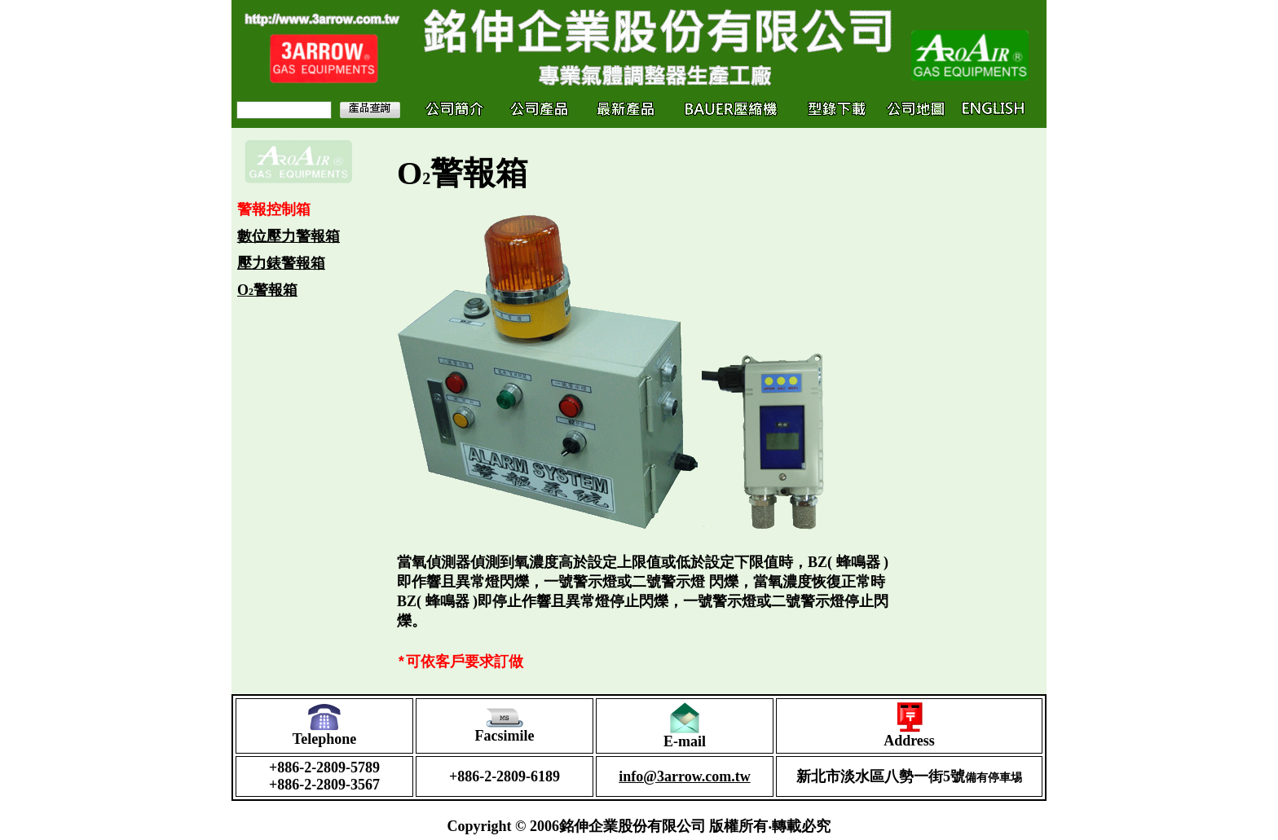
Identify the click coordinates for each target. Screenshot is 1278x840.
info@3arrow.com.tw (684, 780)
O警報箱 (267, 290)
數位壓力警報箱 (288, 236)
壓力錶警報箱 (281, 263)
